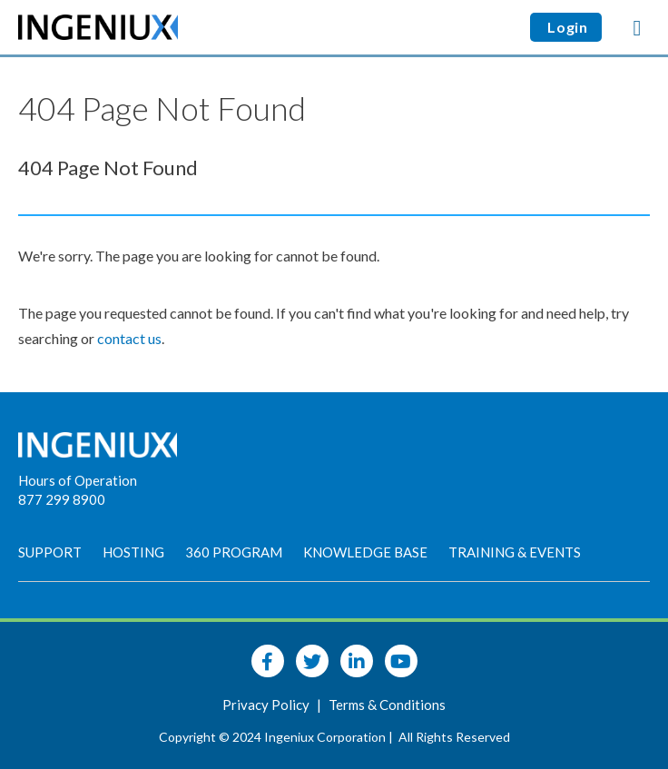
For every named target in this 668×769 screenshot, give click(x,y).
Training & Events (514, 552)
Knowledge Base (365, 552)
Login (566, 26)
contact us (129, 338)
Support (50, 552)
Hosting (133, 552)
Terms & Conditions (387, 704)
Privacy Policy (267, 704)
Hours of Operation (77, 480)
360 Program (233, 552)
